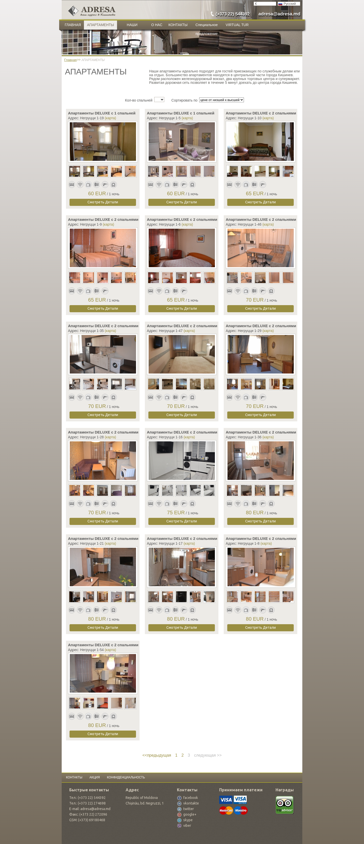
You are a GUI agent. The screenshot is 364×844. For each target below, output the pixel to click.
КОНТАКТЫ (178, 25)
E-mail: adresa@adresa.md (89, 809)
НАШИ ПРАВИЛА (132, 26)
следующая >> (208, 755)
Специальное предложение (206, 26)
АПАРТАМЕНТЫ (100, 25)
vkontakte (191, 803)
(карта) (110, 118)
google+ (189, 814)
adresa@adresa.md (279, 13)
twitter (188, 809)
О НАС (156, 25)
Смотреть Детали (102, 202)
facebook (190, 798)
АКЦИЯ (94, 777)
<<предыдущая (156, 755)
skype (188, 820)
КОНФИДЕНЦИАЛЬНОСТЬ (126, 777)
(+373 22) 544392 (233, 14)
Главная (70, 60)
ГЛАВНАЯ (73, 25)
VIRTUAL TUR (237, 25)
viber (187, 825)
